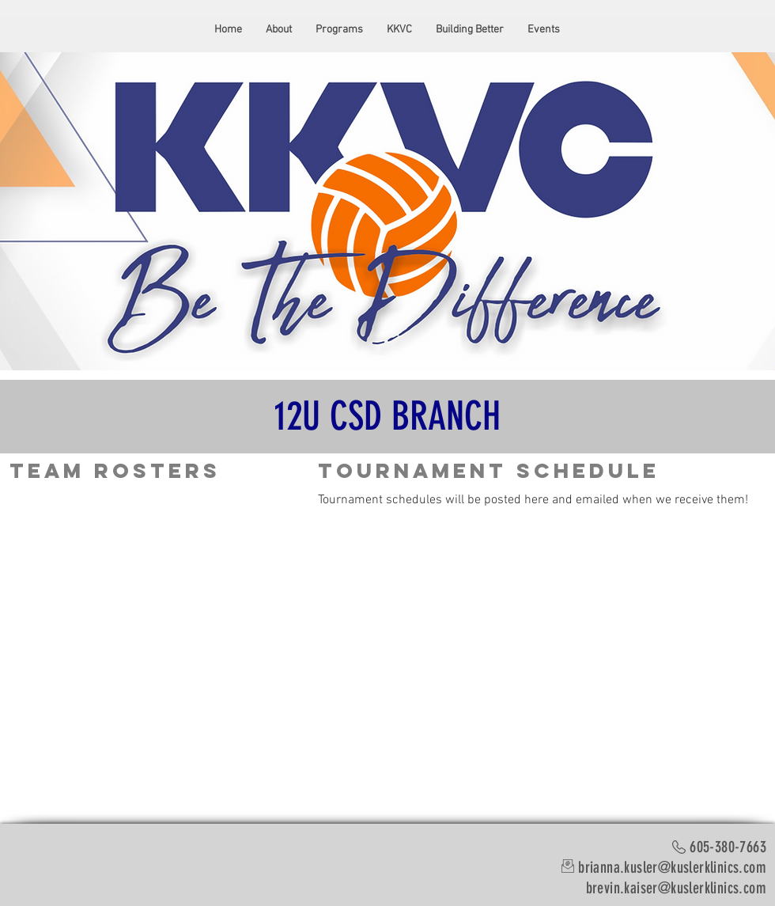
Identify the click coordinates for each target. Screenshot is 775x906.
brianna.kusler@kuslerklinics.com (672, 867)
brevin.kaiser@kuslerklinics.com (676, 887)
